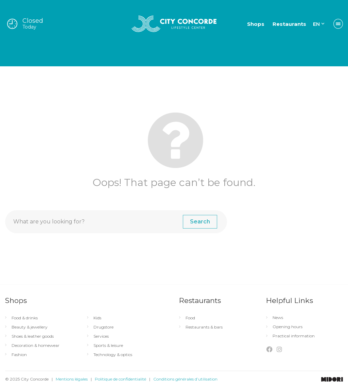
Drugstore (103, 327)
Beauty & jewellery (30, 327)
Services (101, 336)
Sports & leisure (108, 345)
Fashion (19, 354)
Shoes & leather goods (33, 336)
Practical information (294, 336)
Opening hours (287, 326)
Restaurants (289, 24)
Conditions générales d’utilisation (185, 379)
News (278, 317)
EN (316, 24)
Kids (97, 318)
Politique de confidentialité (120, 379)
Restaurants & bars (204, 327)
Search (200, 221)
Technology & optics (112, 354)
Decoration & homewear (35, 345)
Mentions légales (72, 379)
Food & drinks (25, 318)
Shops (255, 24)
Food (190, 318)
